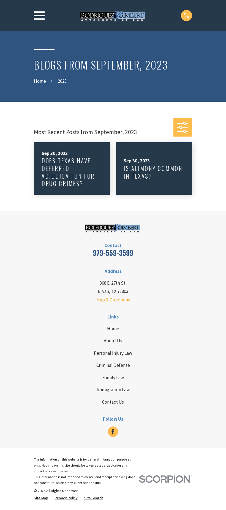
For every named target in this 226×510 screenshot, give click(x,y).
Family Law (113, 378)
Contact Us (113, 402)
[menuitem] (41, 498)
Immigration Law (113, 390)
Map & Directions (113, 300)
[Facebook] (113, 431)
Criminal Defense (113, 365)
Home (113, 329)
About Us (113, 341)
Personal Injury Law (113, 353)
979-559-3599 (113, 253)
